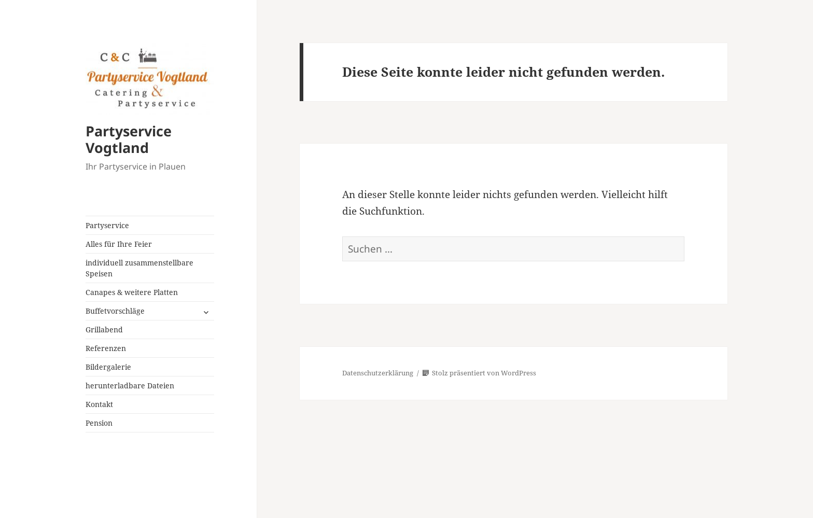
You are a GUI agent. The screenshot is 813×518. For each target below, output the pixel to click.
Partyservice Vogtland (129, 139)
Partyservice (107, 225)
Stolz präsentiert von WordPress (479, 372)
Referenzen (106, 348)
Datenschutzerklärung (377, 372)
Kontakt (99, 404)
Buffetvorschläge (115, 311)
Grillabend (104, 329)
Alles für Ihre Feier (119, 244)
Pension (99, 423)
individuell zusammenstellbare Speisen (139, 268)
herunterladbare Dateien (130, 385)
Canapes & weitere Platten (132, 292)
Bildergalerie (108, 367)
